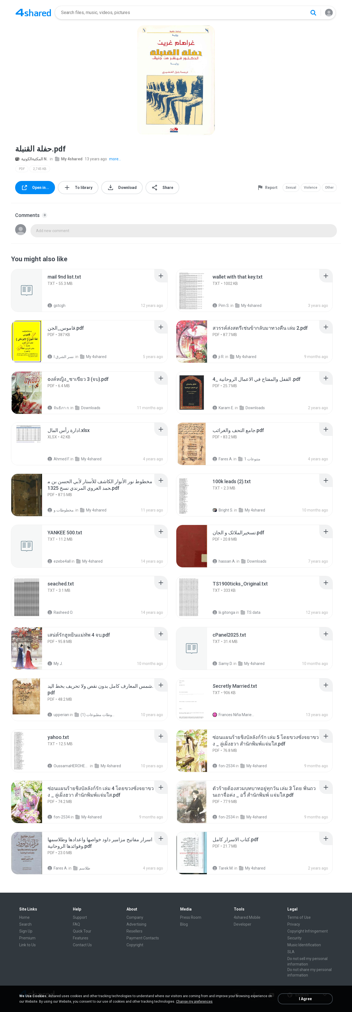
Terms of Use (299, 917)
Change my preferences (194, 1001)
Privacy (293, 924)
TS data (250, 612)
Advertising (136, 924)
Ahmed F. (59, 459)
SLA (291, 952)
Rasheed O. (60, 612)
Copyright (135, 945)
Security (294, 938)
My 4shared (68, 159)
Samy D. (223, 663)
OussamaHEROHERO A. (68, 766)
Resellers (134, 931)
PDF (22, 169)
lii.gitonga (224, 612)
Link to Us (27, 945)
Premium (27, 938)
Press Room (190, 917)
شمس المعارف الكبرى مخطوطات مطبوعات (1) (95, 715)
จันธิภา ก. (59, 408)
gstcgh (56, 305)
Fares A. (223, 459)
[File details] (32, 290)
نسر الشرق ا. (61, 356)
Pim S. (221, 305)
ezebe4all (59, 561)
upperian (58, 715)
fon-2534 (224, 766)
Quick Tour (82, 931)
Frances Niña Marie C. (233, 715)
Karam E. (223, 408)
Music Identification (304, 945)
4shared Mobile (247, 917)
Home (24, 917)
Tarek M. (223, 868)
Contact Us (82, 945)
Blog (184, 924)
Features (80, 938)
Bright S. (223, 510)
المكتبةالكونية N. (31, 159)
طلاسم (81, 868)
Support (80, 917)
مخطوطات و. (61, 510)
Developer (242, 924)
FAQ (76, 924)
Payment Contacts (143, 938)
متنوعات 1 (249, 459)
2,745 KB (39, 169)
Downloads (87, 408)
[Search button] (313, 12)
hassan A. (224, 561)
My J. (55, 663)
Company (135, 917)
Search (25, 924)
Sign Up (25, 931)
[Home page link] (33, 12)
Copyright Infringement (307, 931)
